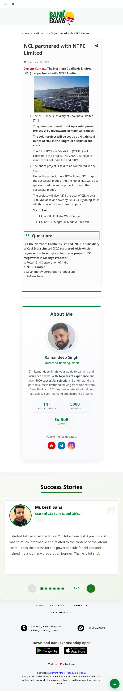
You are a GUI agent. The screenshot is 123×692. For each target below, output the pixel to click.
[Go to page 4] (54, 589)
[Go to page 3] (50, 589)
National (39, 33)
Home (25, 33)
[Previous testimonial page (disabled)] (32, 589)
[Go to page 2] (46, 589)
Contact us (78, 606)
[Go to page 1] (41, 589)
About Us (57, 606)
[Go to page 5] (58, 589)
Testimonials (61, 613)
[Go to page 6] (62, 589)
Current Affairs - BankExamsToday (68, 673)
